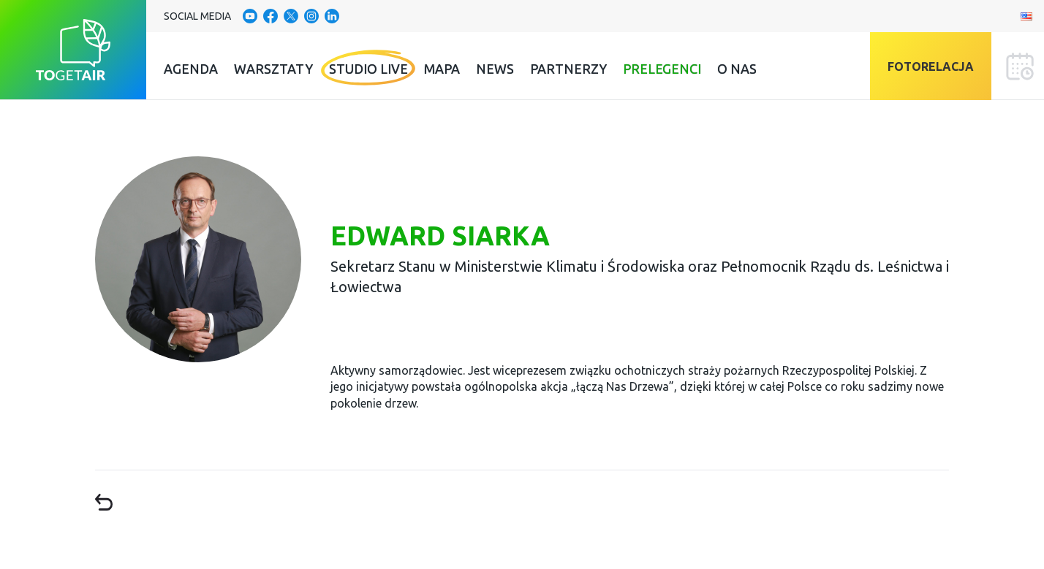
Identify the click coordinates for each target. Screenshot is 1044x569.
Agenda (191, 68)
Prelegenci (662, 68)
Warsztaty (273, 68)
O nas (737, 68)
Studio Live (368, 68)
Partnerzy (568, 68)
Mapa (442, 68)
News (495, 68)
